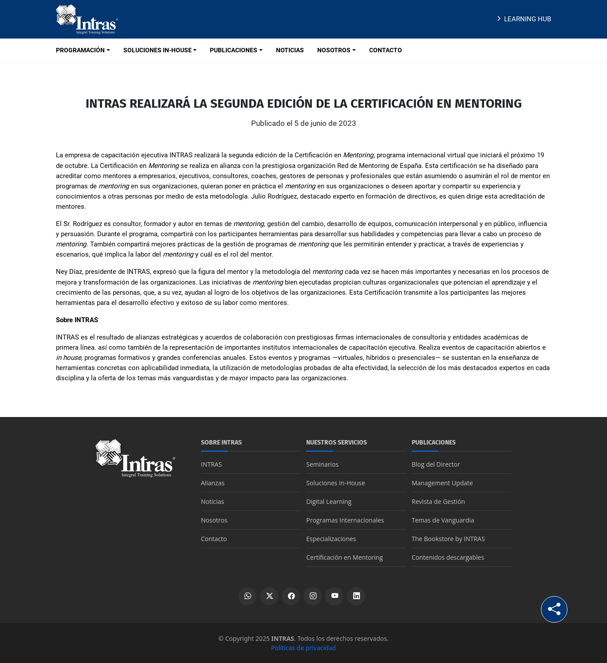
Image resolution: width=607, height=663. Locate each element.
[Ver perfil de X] (269, 596)
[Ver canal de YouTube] (334, 596)
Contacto (214, 538)
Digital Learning (328, 501)
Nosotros (214, 520)
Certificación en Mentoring (344, 557)
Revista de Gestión (438, 501)
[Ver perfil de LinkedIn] (356, 596)
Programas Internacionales (345, 520)
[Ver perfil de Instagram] (313, 596)
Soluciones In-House (335, 483)
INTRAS (211, 464)
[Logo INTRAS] (87, 18)
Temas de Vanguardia (443, 520)
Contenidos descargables (448, 557)
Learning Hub (523, 19)
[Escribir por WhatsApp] (247, 596)
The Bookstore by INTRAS (448, 538)
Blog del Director (436, 464)
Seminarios (322, 464)
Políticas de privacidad (303, 648)
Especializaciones (331, 538)
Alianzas (213, 483)
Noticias (212, 501)
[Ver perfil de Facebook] (291, 596)
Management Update (442, 483)
